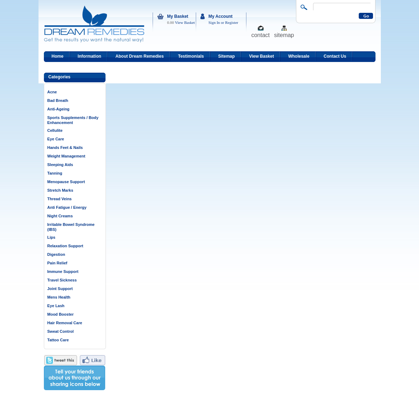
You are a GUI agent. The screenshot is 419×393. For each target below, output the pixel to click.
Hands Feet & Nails (65, 147)
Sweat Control (60, 331)
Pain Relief (57, 263)
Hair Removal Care (64, 323)
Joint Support (60, 288)
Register (231, 22)
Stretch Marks (60, 190)
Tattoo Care (58, 340)
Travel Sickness (62, 280)
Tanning (54, 173)
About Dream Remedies (140, 56)
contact (260, 34)
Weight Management (66, 156)
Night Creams (60, 216)
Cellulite (55, 130)
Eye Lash (56, 306)
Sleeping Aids (60, 164)
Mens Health (59, 297)
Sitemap (226, 56)
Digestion (56, 254)
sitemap (284, 34)
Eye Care (55, 139)
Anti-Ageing (58, 109)
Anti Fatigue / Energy (67, 207)
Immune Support (62, 271)
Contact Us (335, 56)
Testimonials (191, 56)
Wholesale (298, 56)
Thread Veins (59, 199)
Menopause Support (66, 182)
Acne (52, 92)
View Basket (185, 22)
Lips (51, 237)
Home (57, 56)
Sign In (214, 22)
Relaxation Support (65, 246)
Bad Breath (57, 100)
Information (89, 56)
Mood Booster (60, 314)
